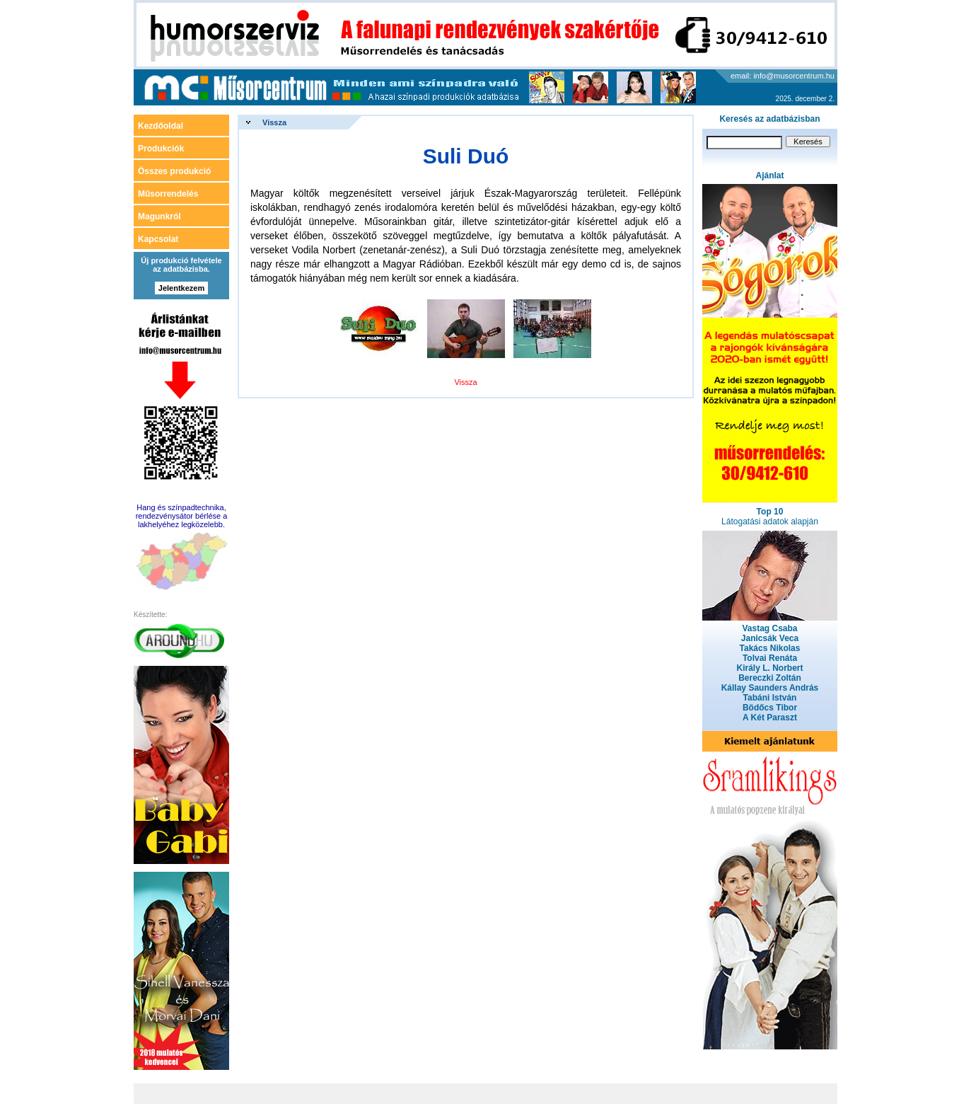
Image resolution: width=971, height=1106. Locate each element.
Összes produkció (174, 171)
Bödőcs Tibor (770, 708)
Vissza (274, 122)
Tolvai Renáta (770, 658)
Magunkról (159, 216)
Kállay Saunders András (770, 688)
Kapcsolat (158, 239)
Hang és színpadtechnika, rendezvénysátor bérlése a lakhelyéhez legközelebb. (182, 516)
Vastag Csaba (769, 628)
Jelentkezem (181, 288)
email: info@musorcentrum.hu (783, 75)
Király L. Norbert (769, 668)
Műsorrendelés (168, 194)
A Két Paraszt (770, 717)
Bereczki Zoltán (769, 678)
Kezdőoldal (160, 126)
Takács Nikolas (770, 648)
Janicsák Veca (769, 638)
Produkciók (161, 149)
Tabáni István (770, 698)
